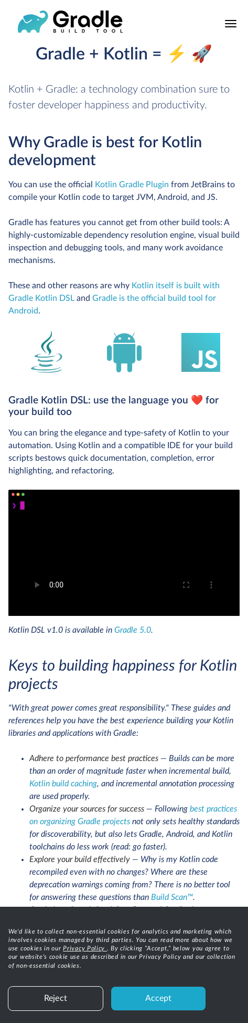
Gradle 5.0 (132, 630)
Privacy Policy (85, 948)
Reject (55, 998)
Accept (158, 998)
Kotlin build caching (63, 783)
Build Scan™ (172, 897)
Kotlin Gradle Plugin (132, 184)
